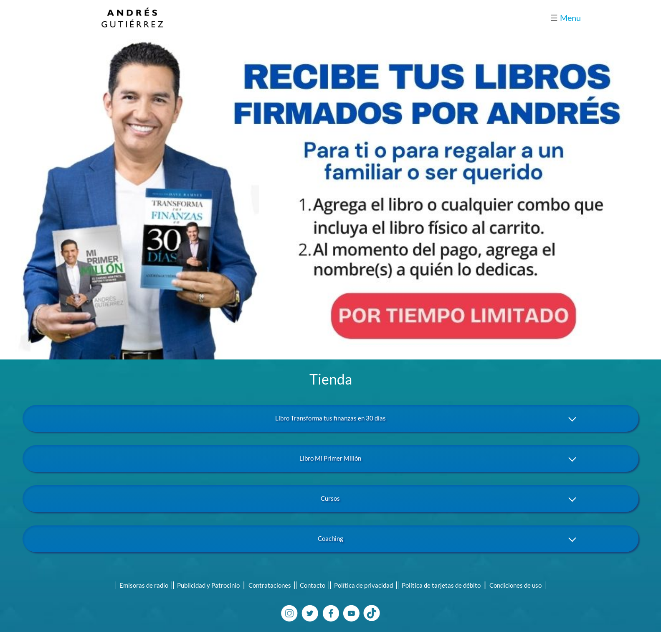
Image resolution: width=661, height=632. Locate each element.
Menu (565, 18)
